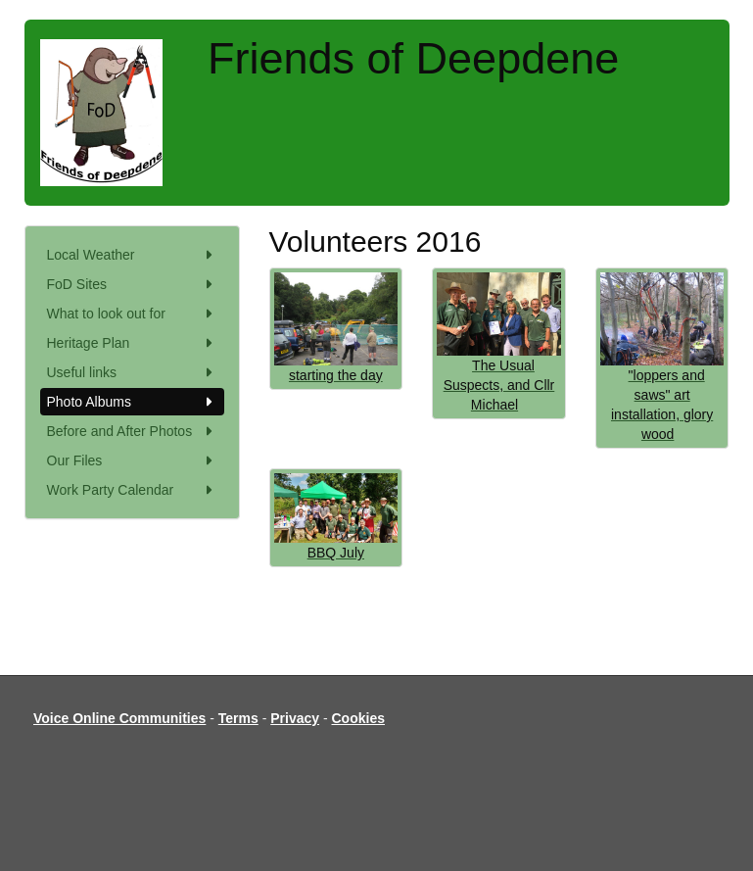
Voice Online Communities (119, 718)
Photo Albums (132, 401)
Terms (238, 718)
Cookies (358, 718)
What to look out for (132, 313)
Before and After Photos (132, 431)
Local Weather (132, 255)
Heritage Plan (132, 343)
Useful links (132, 372)
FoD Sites (132, 284)
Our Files (132, 460)
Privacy (294, 718)
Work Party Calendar (132, 490)
